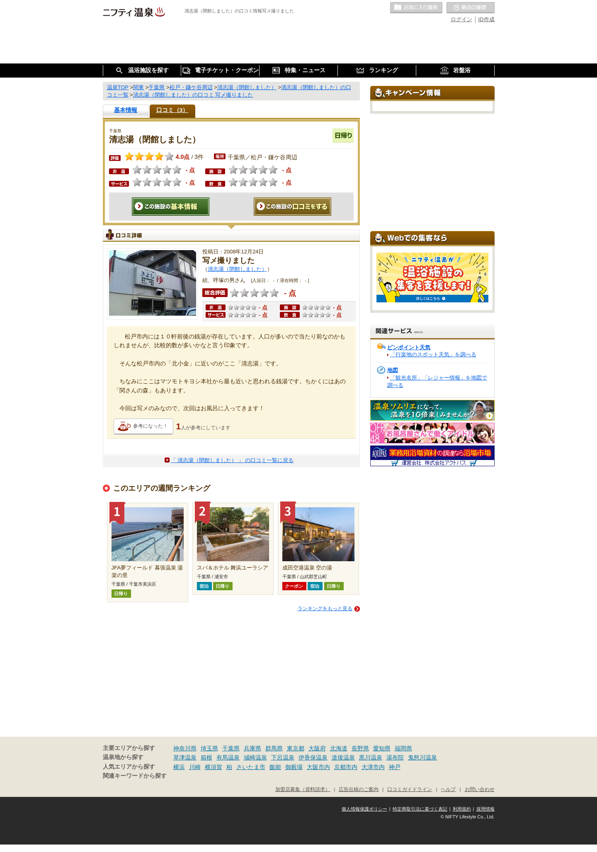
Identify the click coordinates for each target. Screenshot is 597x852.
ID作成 (486, 19)
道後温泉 (343, 757)
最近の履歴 (471, 8)
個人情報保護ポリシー (364, 808)
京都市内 (345, 767)
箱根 (206, 757)
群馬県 (274, 748)
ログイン (461, 19)
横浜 (179, 767)
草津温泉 (185, 757)
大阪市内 (318, 767)
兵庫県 (252, 748)
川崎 (195, 767)
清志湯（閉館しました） (237, 269)
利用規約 (462, 808)
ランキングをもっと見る (325, 608)
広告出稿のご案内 (359, 789)
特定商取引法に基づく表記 (420, 808)
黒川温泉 (370, 757)
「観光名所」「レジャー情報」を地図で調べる (437, 381)
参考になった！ (150, 426)
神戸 (394, 767)
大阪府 (317, 748)
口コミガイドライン (409, 789)
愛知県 (382, 748)
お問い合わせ (480, 789)
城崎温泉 (255, 757)
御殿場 (294, 767)
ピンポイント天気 (408, 347)
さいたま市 (250, 767)
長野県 (360, 748)
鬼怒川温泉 (422, 757)
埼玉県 (209, 748)
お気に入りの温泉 (416, 8)
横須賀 (213, 767)
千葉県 (231, 748)
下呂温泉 (282, 757)
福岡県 (403, 748)
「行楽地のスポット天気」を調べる (433, 354)
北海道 (338, 748)
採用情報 (485, 808)
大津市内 (373, 767)
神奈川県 (185, 748)
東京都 (295, 748)
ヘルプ (448, 789)
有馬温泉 (228, 757)
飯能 (275, 767)
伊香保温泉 (313, 757)
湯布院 (395, 757)
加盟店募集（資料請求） (302, 789)
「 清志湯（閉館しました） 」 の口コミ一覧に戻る (232, 460)
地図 (392, 370)
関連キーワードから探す (135, 776)
